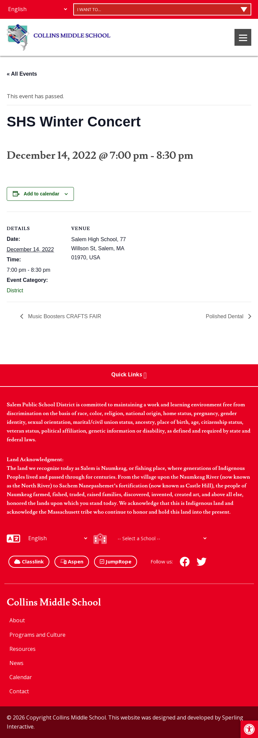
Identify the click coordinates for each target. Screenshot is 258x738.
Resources (22, 649)
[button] (249, 729)
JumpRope (115, 561)
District (15, 290)
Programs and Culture (37, 634)
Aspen (71, 561)
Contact (19, 691)
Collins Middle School (54, 602)
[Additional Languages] (37, 9)
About (17, 620)
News (16, 663)
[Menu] (242, 37)
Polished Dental (225, 316)
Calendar (20, 677)
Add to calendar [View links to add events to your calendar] (41, 193)
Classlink (29, 561)
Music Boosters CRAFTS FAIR (64, 316)
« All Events (22, 74)
